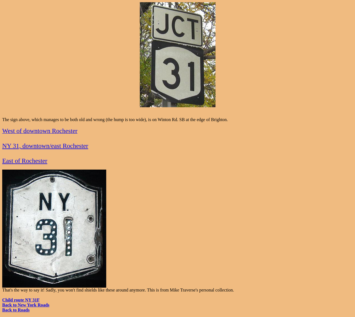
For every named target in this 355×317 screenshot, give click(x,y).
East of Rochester (24, 160)
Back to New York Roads (25, 305)
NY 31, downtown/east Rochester (45, 145)
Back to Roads (16, 310)
